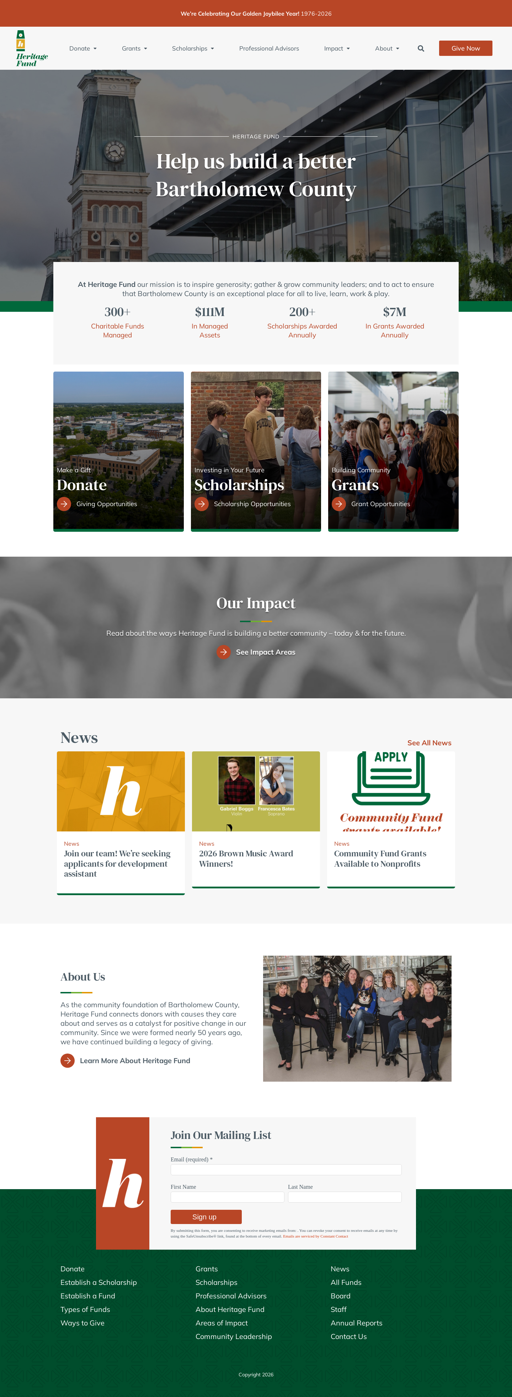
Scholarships (193, 48)
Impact (337, 48)
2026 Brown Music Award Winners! (246, 858)
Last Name (300, 1187)
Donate (83, 48)
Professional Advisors (269, 48)
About (387, 48)
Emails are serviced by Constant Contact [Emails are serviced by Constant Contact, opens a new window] (315, 1236)
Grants (134, 48)
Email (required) (192, 1159)
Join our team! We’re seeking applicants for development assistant (117, 863)
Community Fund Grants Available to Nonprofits (380, 858)
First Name (183, 1187)
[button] (421, 48)
